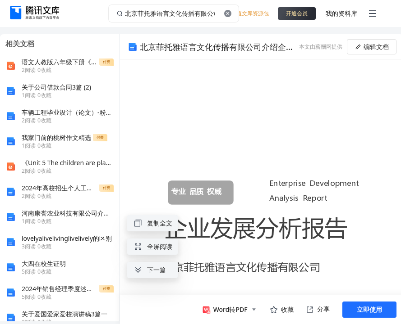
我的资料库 (341, 13)
